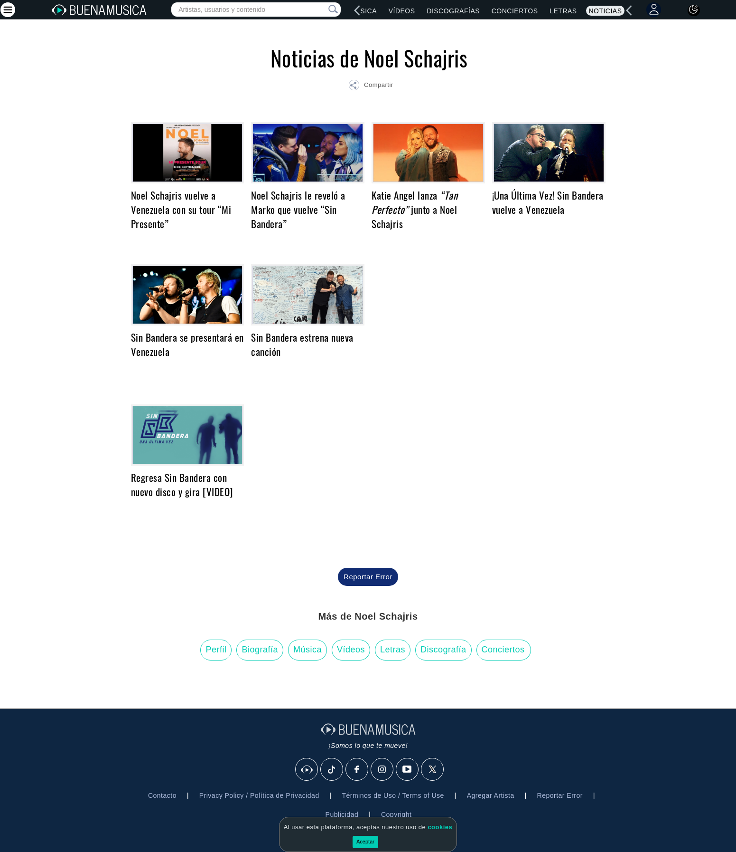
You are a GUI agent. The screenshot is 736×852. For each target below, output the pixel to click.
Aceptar (365, 841)
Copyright (396, 814)
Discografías (453, 11)
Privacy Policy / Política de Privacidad (259, 795)
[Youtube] (407, 769)
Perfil (215, 649)
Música (363, 11)
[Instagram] (382, 769)
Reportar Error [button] (368, 577)
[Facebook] (357, 769)
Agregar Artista (490, 795)
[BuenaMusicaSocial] (307, 769)
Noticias (605, 11)
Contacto (162, 795)
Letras (563, 11)
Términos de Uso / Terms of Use (393, 795)
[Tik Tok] (332, 769)
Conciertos (515, 11)
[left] (357, 10)
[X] (432, 769)
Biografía (260, 649)
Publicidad (342, 814)
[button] (370, 86)
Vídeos (402, 11)
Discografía (443, 649)
